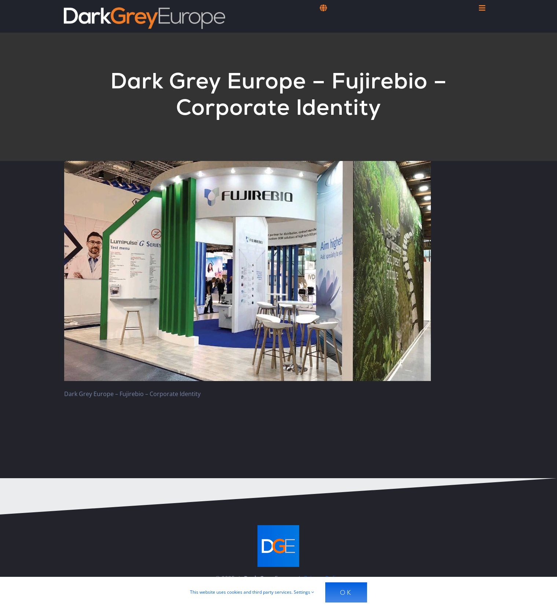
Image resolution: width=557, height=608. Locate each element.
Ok (346, 592)
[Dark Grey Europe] (144, 10)
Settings (304, 592)
